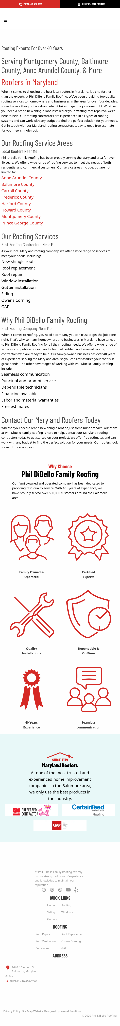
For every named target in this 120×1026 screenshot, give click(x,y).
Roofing (66, 905)
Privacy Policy (11, 1011)
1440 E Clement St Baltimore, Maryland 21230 (21, 971)
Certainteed (43, 948)
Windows (67, 912)
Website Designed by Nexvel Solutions (57, 1011)
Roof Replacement (72, 934)
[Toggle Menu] (5, 20)
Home (51, 905)
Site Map (27, 1011)
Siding (51, 912)
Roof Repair (43, 934)
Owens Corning (71, 941)
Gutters (52, 919)
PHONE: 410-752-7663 (23, 981)
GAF (63, 948)
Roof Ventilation (46, 941)
